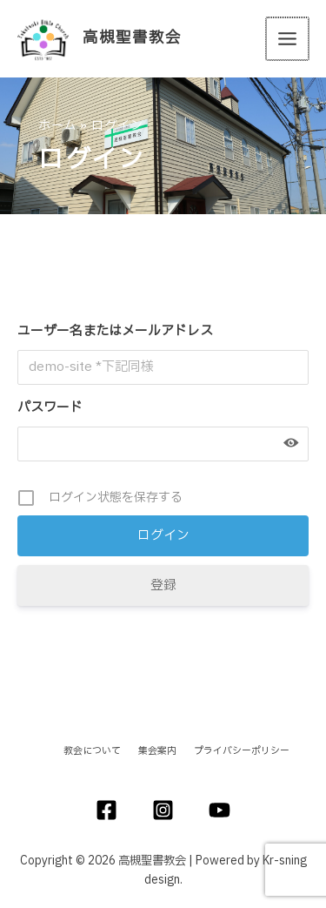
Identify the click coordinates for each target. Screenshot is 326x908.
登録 (163, 585)
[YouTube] (219, 810)
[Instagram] (163, 810)
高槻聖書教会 (132, 38)
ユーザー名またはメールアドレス (115, 331)
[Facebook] (106, 810)
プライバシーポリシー (241, 750)
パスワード (50, 408)
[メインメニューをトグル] (288, 38)
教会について (92, 750)
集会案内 (157, 750)
